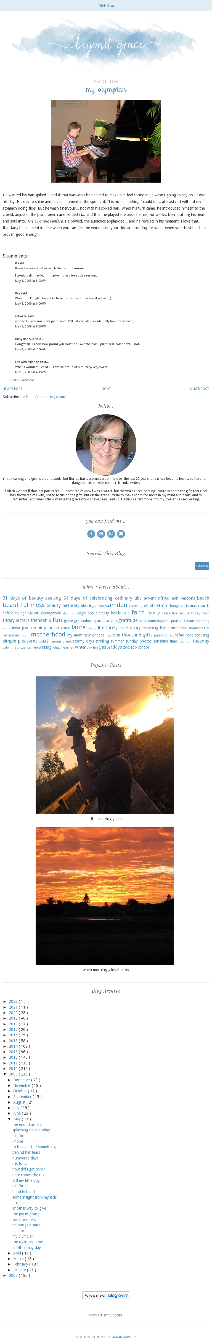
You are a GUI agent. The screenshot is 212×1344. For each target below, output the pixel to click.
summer (117, 641)
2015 (14, 1041)
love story (130, 627)
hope (161, 621)
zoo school (140, 647)
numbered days (25, 1158)
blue (100, 606)
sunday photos (138, 641)
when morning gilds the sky (106, 970)
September (23, 1096)
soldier (44, 641)
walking (45, 647)
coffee (8, 613)
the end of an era (27, 1124)
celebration (155, 605)
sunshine (160, 641)
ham (142, 621)
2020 (14, 1012)
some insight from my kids (34, 1197)
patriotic (160, 635)
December (22, 1080)
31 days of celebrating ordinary (97, 598)
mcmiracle (179, 628)
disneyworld (51, 613)
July (16, 1107)
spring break (61, 641)
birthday (71, 605)
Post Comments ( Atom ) (47, 397)
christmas (189, 605)
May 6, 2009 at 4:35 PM (30, 372)
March (19, 1258)
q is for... (20, 1231)
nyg (108, 635)
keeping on (42, 627)
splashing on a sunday (31, 1130)
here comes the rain (29, 1175)
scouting (202, 635)
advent (150, 598)
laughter (62, 628)
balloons (188, 598)
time (173, 641)
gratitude (128, 620)
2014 (14, 1046)
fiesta (165, 613)
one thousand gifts (133, 635)
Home (106, 389)
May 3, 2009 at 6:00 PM (30, 303)
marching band (156, 628)
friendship (41, 620)
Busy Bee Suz (25, 339)
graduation (83, 620)
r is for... (19, 1186)
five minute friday (186, 613)
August (19, 1102)
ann (175, 598)
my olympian (23, 1236)
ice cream (186, 621)
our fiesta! (21, 1203)
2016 (14, 1035)
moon (25, 635)
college (20, 613)
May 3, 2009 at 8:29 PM (30, 326)
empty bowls (109, 613)
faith (138, 612)
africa (163, 598)
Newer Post (13, 389)
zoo (126, 647)
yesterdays (110, 647)
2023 (14, 1001)
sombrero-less (24, 1219)
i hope (17, 1141)
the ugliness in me (27, 1242)
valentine (9, 647)
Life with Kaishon (27, 362)
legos (92, 628)
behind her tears (26, 1152)
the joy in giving (25, 1214)
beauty (54, 605)
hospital (171, 621)
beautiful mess (24, 604)
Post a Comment (22, 380)
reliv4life (21, 316)
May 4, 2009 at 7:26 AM (31, 349)
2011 (14, 1063)
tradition (185, 641)
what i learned (63, 647)
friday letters (16, 620)
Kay (18, 293)
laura (78, 627)
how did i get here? (28, 1169)
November (22, 1085)
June (17, 1113)
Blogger (116, 1315)
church (203, 605)
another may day (26, 1247)
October (20, 1091)
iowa (16, 628)
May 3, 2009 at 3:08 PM (30, 281)
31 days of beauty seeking (32, 598)
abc (138, 598)
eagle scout (87, 613)
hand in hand (23, 1191)
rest (171, 635)
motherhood (48, 634)
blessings (88, 605)
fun (57, 619)
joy (25, 627)
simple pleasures (20, 641)
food (205, 613)
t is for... (19, 1136)
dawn (33, 613)
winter (80, 647)
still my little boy (26, 1180)
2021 (14, 1007)
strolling (102, 641)
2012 (14, 1057)
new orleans (94, 635)
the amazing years (106, 819)
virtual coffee (27, 647)
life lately (108, 627)
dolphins (69, 613)
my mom (74, 635)
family (153, 613)
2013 (14, 1052)
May (18, 1119)
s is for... (19, 1163)
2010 (14, 1068)
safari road (184, 635)
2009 (14, 1074)
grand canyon (105, 620)
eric (126, 613)
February (21, 1264)
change (174, 606)
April (17, 1253)
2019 (14, 1018)
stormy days (83, 641)
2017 (14, 1029)
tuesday (201, 641)
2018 (14, 1024)
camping (135, 606)
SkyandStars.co (124, 1337)
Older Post (199, 389)
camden (116, 604)
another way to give (29, 1208)
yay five (93, 647)
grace (68, 620)
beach (203, 598)
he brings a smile (26, 1225)
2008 (14, 1275)
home (151, 620)
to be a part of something (34, 1147)
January (20, 1270)
